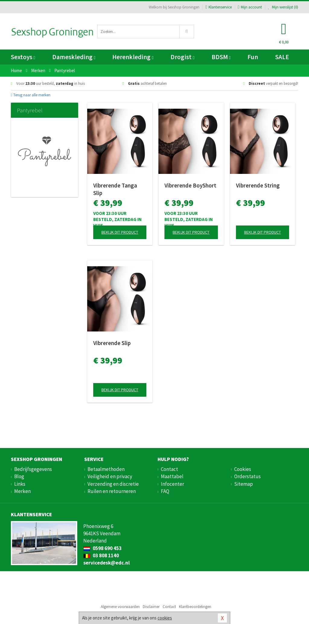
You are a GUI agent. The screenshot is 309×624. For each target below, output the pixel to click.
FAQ (165, 491)
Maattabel (172, 476)
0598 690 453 (102, 548)
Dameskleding (73, 57)
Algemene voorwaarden (120, 606)
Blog (19, 476)
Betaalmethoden (106, 469)
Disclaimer (151, 606)
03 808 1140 (101, 555)
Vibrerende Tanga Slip (115, 189)
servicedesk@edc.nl (106, 562)
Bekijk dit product (119, 232)
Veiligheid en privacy (110, 476)
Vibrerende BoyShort (190, 185)
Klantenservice (218, 7)
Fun (252, 57)
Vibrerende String (258, 185)
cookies (165, 618)
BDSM (221, 57)
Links (19, 484)
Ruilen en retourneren (112, 491)
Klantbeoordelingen (195, 606)
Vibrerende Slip (112, 343)
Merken (22, 491)
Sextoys (23, 57)
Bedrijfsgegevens (33, 469)
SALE (282, 57)
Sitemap (243, 484)
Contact (169, 469)
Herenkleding (132, 57)
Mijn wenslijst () (283, 7)
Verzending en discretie (113, 484)
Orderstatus (247, 476)
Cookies (242, 469)
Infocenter (172, 484)
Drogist (182, 57)
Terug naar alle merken (30, 95)
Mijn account (250, 7)
